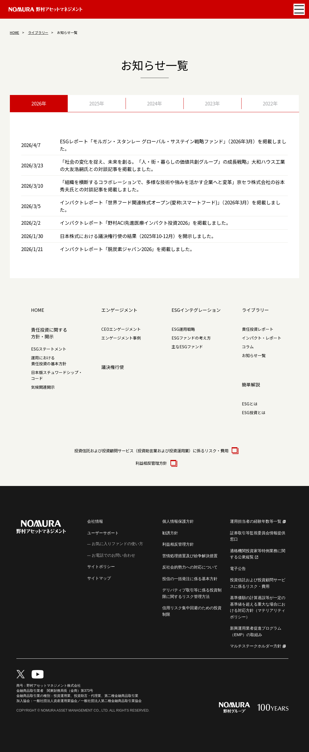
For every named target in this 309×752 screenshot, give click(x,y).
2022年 (270, 103)
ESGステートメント (48, 349)
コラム (248, 346)
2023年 (212, 103)
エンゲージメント (119, 309)
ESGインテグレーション (196, 309)
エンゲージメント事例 (121, 338)
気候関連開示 (43, 387)
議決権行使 (112, 367)
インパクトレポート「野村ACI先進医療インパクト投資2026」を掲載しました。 (145, 222)
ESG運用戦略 (183, 329)
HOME (14, 32)
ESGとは (249, 404)
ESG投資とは (253, 412)
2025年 (96, 103)
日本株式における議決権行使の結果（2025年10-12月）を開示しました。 (138, 235)
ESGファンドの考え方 (191, 338)
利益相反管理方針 (154, 463)
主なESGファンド (187, 346)
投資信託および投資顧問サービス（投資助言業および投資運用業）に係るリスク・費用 (154, 450)
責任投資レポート (257, 329)
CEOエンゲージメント (121, 329)
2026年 (38, 103)
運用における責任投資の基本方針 (49, 360)
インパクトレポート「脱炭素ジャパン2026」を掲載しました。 (127, 248)
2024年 (154, 103)
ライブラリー (38, 32)
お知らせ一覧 (254, 355)
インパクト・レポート (261, 338)
